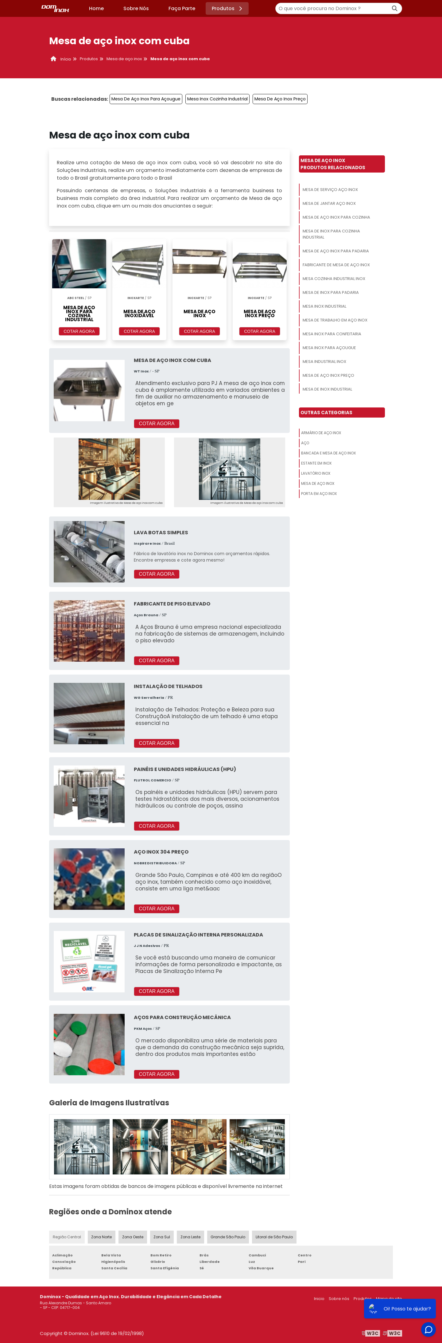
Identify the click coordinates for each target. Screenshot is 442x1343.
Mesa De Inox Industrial (327, 389)
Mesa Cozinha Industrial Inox (334, 279)
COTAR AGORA (79, 331)
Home (96, 8)
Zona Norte (101, 1237)
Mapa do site (389, 1299)
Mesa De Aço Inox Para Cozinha (336, 217)
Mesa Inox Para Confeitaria (332, 334)
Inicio (319, 1299)
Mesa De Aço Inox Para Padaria (336, 251)
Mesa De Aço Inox (317, 483)
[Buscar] (394, 8)
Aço (305, 443)
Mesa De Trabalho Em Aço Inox (335, 320)
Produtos (228, 8)
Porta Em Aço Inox (319, 493)
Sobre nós (339, 1299)
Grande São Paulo (228, 1237)
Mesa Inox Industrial (324, 306)
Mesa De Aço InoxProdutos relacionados (332, 164)
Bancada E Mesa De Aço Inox (328, 453)
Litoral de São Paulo (274, 1237)
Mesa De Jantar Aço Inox (329, 203)
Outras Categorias (326, 412)
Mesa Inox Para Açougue (329, 348)
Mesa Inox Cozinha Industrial (217, 99)
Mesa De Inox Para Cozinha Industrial (331, 234)
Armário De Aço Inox (321, 432)
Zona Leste (191, 1237)
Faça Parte (182, 8)
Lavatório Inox (315, 473)
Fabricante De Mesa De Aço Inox (336, 265)
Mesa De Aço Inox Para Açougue (145, 99)
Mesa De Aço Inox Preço (280, 99)
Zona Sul (162, 1237)
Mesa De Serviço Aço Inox (330, 190)
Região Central (67, 1237)
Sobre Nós (136, 8)
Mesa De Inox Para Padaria (331, 292)
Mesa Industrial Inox (324, 361)
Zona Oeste (132, 1237)
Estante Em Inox (316, 463)
